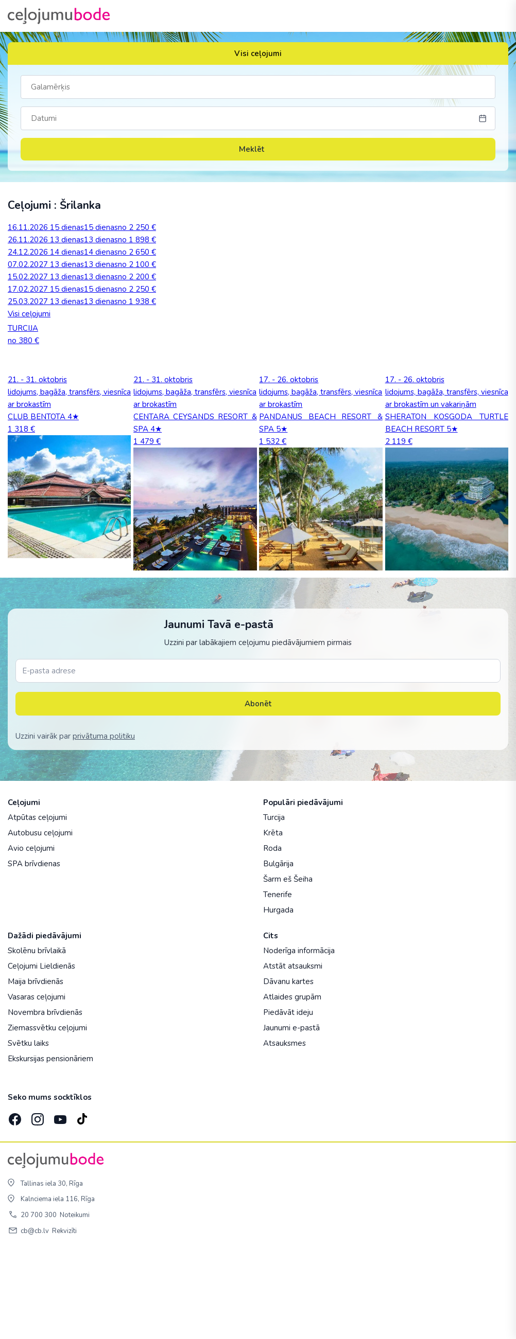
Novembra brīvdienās (45, 1097)
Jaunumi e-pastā (291, 1112)
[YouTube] (59, 1201)
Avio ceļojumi (31, 932)
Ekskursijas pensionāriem (50, 1143)
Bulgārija (278, 948)
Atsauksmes (284, 1127)
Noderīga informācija (299, 1035)
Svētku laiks (28, 1127)
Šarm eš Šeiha (288, 963)
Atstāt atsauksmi (292, 1050)
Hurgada (278, 994)
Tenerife (277, 979)
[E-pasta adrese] (258, 755)
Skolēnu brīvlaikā (37, 1035)
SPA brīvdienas (34, 948)
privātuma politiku (104, 820)
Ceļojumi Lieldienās (41, 1050)
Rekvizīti (64, 1315)
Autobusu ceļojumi (40, 917)
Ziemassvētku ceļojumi (47, 1112)
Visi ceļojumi (258, 53)
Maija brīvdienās (35, 1066)
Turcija (274, 902)
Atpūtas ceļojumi (37, 902)
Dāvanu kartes (288, 1066)
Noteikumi (75, 1299)
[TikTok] (82, 1200)
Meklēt (258, 149)
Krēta (273, 917)
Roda (272, 932)
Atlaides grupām (292, 1081)
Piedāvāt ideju (288, 1097)
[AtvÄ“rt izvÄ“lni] (496, 16)
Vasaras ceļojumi (36, 1081)
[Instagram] (36, 1200)
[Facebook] (14, 1200)
